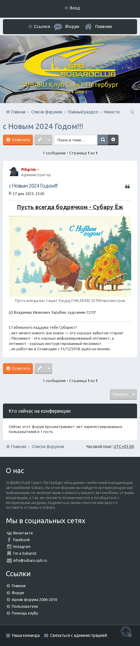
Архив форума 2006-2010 (34, 599)
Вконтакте (23, 533)
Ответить (20, 140)
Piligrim (28, 169)
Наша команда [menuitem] (26, 635)
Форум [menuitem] (72, 26)
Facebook (21, 540)
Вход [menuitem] (75, 8)
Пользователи (25, 606)
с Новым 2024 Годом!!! (43, 126)
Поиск (103, 140)
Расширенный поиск (114, 140)
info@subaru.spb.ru (30, 560)
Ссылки (42, 26)
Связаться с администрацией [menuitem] (78, 635)
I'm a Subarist (24, 553)
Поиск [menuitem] (131, 112)
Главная (103, 26)
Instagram (22, 546)
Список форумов (48, 446)
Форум (18, 593)
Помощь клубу (25, 613)
